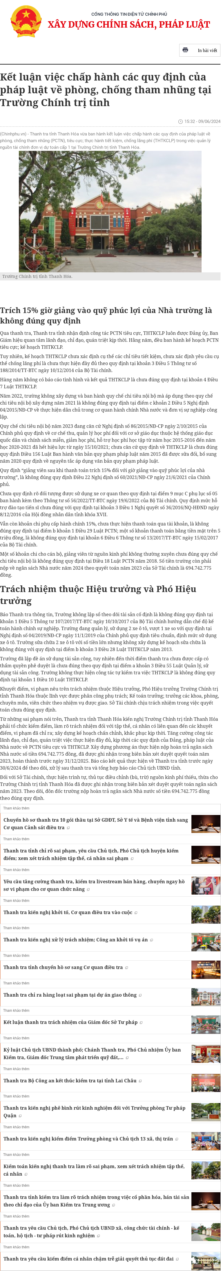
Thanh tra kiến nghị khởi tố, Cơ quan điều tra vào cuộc (70, 912)
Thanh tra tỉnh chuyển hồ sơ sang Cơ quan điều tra (65, 967)
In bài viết (199, 50)
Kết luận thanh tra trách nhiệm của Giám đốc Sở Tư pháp (72, 1022)
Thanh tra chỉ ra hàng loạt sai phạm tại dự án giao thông (72, 995)
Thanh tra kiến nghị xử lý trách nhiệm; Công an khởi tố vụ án (78, 939)
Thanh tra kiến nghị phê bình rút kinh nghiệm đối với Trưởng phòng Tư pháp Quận (94, 1112)
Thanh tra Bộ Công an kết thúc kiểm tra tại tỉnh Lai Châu (72, 1080)
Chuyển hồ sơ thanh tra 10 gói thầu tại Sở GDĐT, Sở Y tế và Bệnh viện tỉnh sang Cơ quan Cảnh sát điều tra (95, 824)
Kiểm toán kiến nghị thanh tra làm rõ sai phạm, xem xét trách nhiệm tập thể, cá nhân (94, 1170)
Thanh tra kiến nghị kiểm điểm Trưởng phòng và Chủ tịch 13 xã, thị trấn (90, 1139)
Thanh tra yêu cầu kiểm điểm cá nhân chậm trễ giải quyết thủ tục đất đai (91, 1259)
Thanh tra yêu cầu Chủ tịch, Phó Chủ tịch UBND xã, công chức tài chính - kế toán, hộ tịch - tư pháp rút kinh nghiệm (91, 1232)
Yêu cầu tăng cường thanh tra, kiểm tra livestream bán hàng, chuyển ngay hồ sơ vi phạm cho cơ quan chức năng (94, 885)
